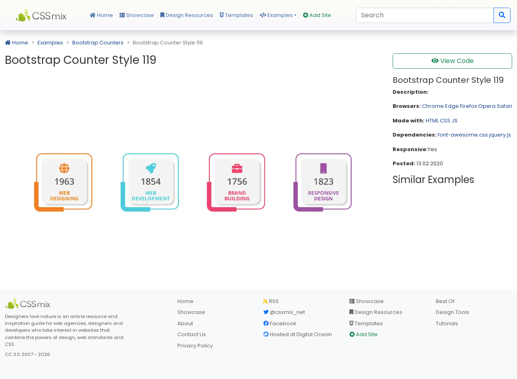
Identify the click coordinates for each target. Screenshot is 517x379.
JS (455, 120)
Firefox (468, 106)
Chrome (433, 106)
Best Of (445, 301)
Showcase (137, 15)
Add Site (317, 15)
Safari (504, 106)
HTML (432, 120)
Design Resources (186, 15)
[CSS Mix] (29, 303)
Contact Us (191, 334)
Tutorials (447, 323)
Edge (452, 106)
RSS (271, 301)
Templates (236, 15)
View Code (452, 60)
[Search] (425, 15)
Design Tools (452, 312)
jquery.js (500, 135)
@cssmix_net (284, 312)
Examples (276, 15)
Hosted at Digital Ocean (297, 334)
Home (101, 15)
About (185, 323)
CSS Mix (42, 15)
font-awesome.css (463, 135)
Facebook (279, 323)
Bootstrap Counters (98, 42)
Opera (487, 106)
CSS (445, 120)
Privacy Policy (195, 346)
